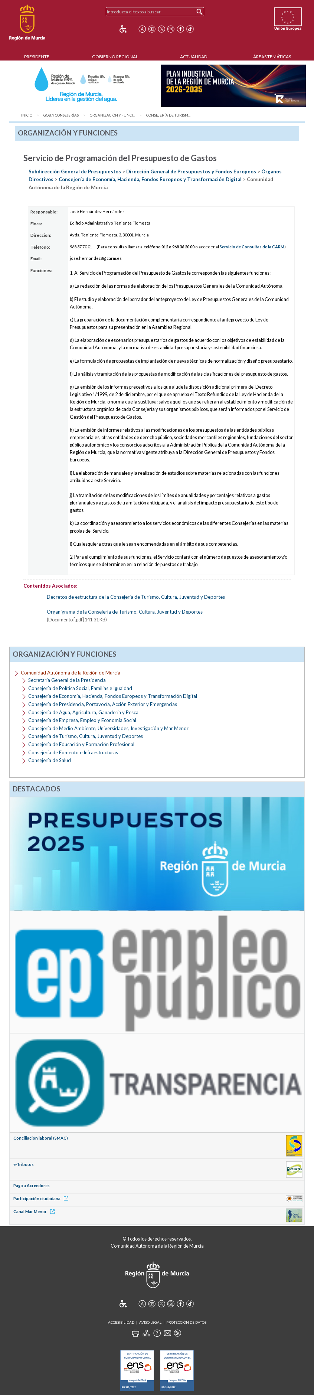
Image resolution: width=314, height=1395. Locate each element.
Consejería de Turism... (168, 115)
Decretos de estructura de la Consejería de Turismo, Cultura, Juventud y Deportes (136, 597)
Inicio (26, 115)
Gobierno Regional (115, 56)
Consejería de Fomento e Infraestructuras (73, 752)
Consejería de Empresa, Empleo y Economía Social (82, 720)
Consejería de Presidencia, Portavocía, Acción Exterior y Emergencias (102, 704)
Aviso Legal (150, 1322)
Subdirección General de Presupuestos (75, 171)
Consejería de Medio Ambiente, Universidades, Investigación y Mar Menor (108, 728)
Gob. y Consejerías (61, 115)
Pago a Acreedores (31, 1185)
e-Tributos (23, 1164)
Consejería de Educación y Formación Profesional (81, 744)
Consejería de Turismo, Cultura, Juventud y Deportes (85, 736)
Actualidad (193, 56)
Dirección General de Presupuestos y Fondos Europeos (191, 171)
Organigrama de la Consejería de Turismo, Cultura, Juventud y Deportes (125, 612)
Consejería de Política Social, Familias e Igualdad (80, 688)
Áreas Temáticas (272, 56)
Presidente (36, 56)
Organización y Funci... (112, 115)
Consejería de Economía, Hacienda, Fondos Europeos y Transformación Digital (150, 179)
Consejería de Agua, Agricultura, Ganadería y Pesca (83, 712)
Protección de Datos (186, 1322)
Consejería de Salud (49, 760)
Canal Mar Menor (35, 1211)
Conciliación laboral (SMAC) (40, 1138)
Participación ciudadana (42, 1198)
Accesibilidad (121, 1322)
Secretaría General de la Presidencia (67, 680)
